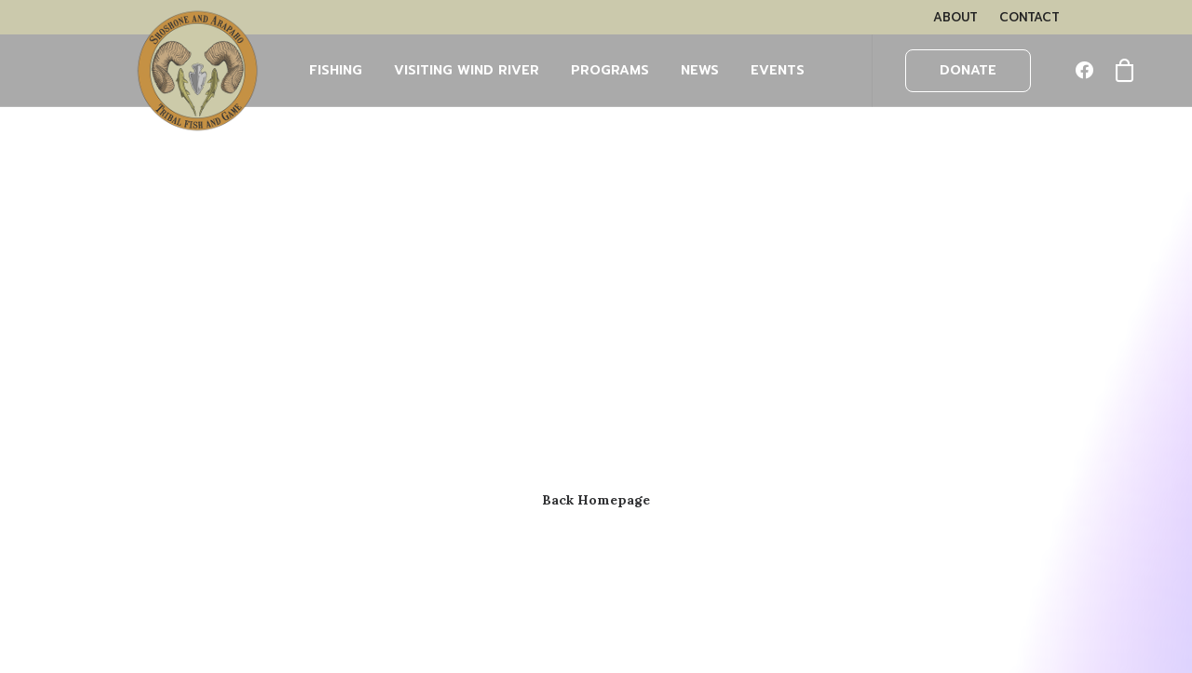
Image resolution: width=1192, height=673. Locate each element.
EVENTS (778, 70)
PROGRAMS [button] (610, 70)
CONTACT (1029, 17)
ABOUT (955, 17)
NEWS (700, 70)
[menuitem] (955, 17)
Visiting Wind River (466, 70)
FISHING (335, 70)
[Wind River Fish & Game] (197, 71)
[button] (1088, 70)
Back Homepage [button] (596, 499)
